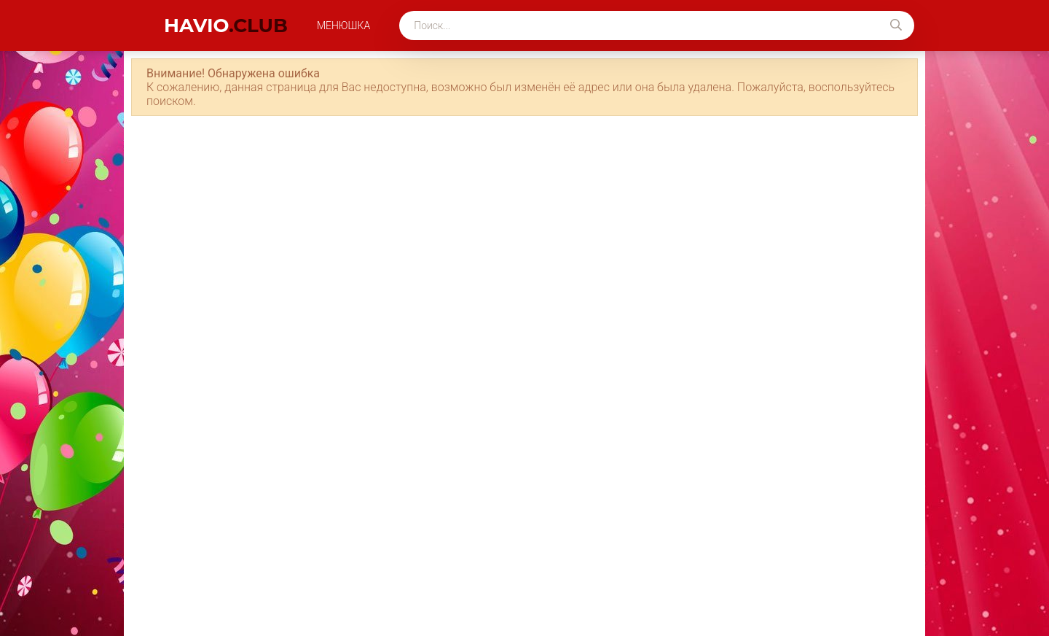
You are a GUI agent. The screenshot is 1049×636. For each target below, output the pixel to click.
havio (226, 25)
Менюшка (343, 25)
